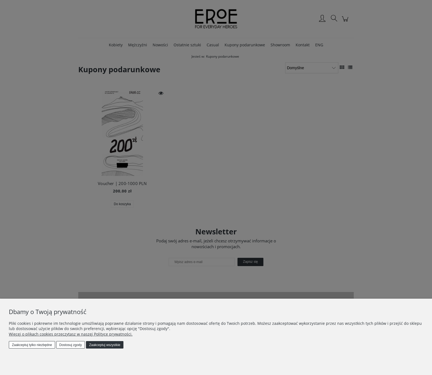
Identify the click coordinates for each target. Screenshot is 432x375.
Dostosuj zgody (70, 345)
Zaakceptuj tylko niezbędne (32, 345)
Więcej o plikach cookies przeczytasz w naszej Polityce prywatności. (71, 334)
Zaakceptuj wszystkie (104, 345)
